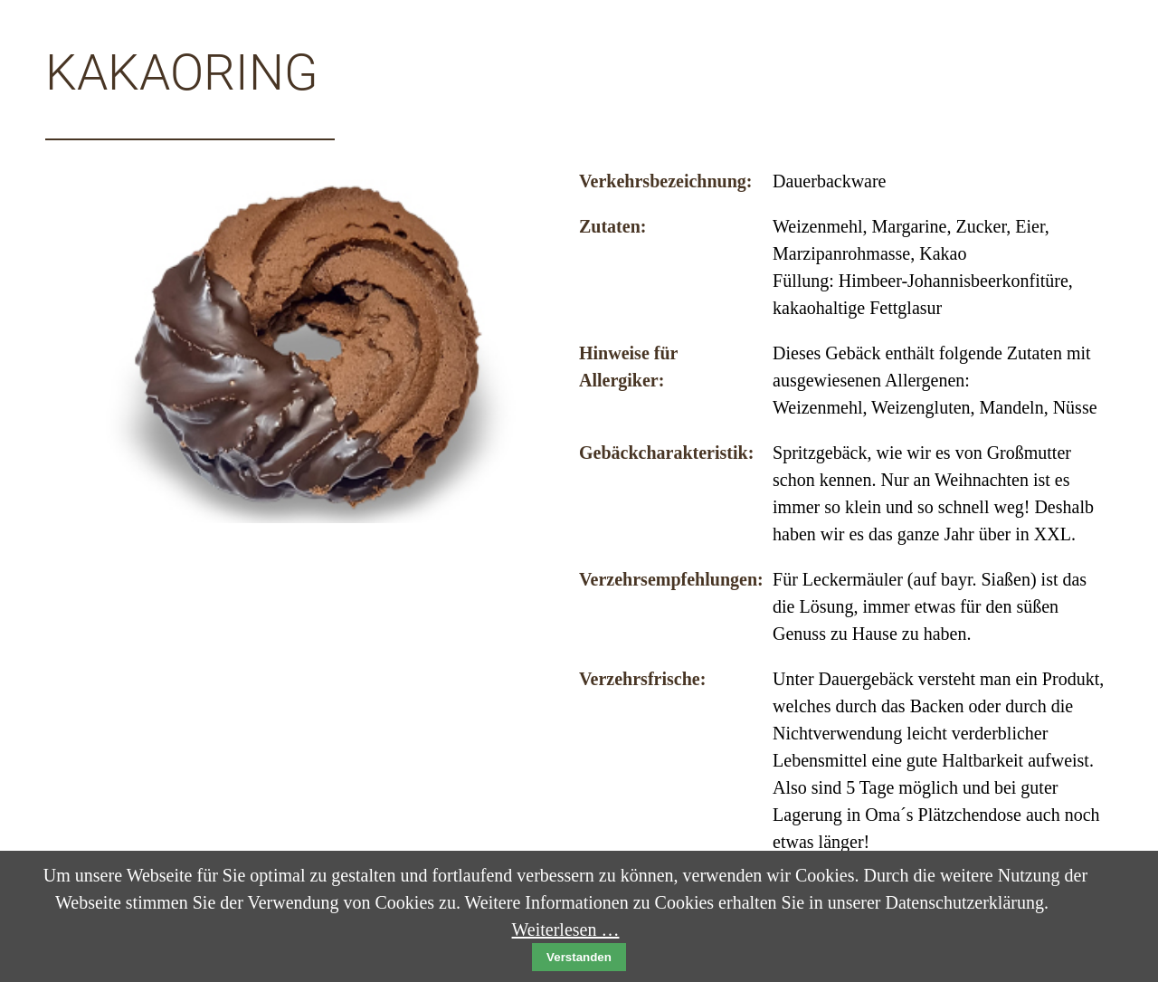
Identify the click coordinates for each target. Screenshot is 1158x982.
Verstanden (579, 957)
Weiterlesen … (566, 929)
